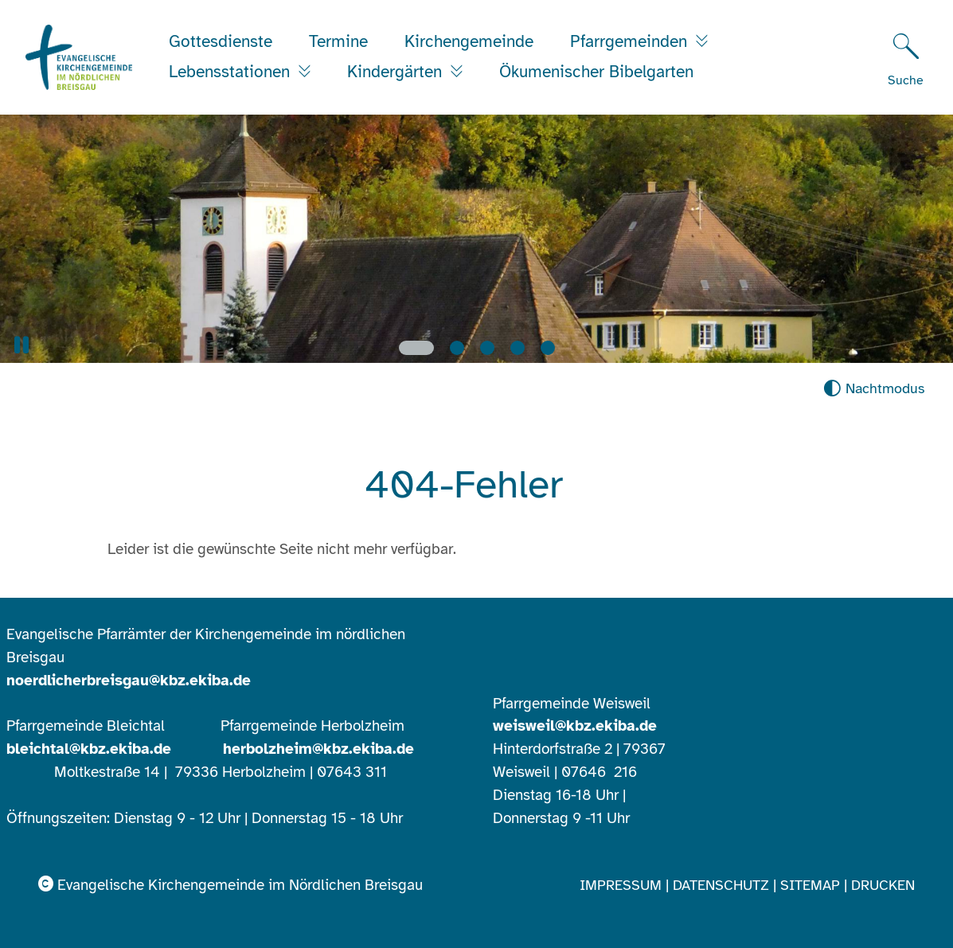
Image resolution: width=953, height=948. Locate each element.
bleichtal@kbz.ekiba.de (88, 749)
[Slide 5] (548, 348)
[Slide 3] (487, 348)
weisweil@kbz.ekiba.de (575, 725)
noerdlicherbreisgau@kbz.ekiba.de (128, 680)
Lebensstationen (232, 71)
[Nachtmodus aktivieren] (873, 389)
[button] (21, 345)
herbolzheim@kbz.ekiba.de (318, 749)
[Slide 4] (517, 348)
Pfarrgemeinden (631, 41)
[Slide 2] (457, 348)
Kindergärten (397, 71)
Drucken (883, 885)
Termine (338, 41)
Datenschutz (721, 885)
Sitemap (810, 885)
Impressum (621, 885)
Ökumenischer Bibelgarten (596, 71)
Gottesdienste (220, 41)
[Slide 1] (416, 348)
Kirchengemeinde (468, 41)
